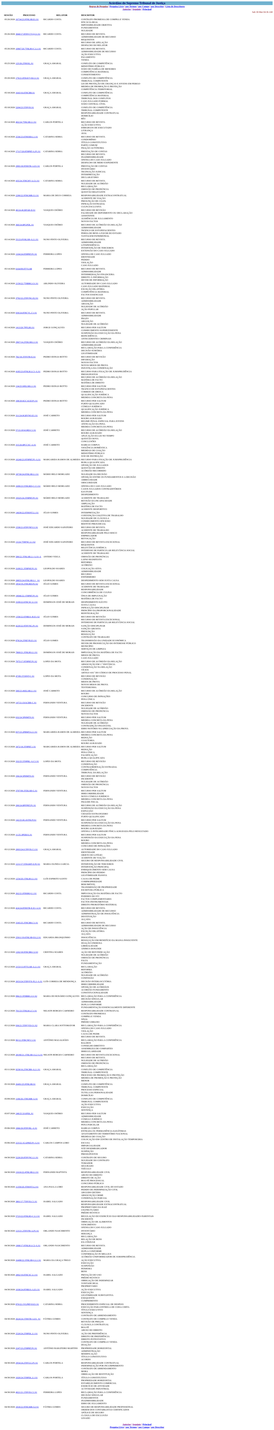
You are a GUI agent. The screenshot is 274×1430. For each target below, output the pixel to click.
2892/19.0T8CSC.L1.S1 (27, 1274)
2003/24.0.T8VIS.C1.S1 (27, 849)
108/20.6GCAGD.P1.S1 (27, 400)
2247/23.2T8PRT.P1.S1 (26, 1348)
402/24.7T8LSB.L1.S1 (26, 122)
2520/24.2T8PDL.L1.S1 (27, 1333)
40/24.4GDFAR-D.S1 (25, 210)
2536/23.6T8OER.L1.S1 (27, 136)
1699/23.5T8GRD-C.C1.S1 (28, 486)
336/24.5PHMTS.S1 (25, 776)
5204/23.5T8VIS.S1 (25, 107)
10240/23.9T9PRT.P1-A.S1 (28, 459)
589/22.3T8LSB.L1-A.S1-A (28, 556)
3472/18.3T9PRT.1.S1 (26, 746)
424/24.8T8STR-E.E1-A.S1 (28, 908)
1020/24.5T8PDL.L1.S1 (27, 1377)
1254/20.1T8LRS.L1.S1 (26, 878)
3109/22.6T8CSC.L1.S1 (27, 602)
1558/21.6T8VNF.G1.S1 (27, 527)
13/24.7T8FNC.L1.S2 (25, 542)
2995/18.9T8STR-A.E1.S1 (28, 166)
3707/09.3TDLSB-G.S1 (26, 790)
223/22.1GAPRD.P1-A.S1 (28, 1142)
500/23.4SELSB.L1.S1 (26, 690)
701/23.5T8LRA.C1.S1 (26, 1010)
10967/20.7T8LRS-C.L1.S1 (28, 48)
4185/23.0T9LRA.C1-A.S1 (28, 371)
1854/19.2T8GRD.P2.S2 (27, 584)
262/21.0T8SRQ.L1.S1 (26, 893)
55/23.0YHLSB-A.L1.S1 (27, 239)
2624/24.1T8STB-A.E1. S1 (28, 1319)
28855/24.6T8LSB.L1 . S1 (28, 580)
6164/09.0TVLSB (24, 268)
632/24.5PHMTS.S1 (25, 717)
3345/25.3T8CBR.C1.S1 (27, 922)
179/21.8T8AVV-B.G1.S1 (27, 78)
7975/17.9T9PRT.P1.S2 (26, 661)
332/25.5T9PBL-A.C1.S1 (27, 761)
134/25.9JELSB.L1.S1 (26, 386)
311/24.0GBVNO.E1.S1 (27, 415)
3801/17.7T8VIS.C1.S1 (26, 1201)
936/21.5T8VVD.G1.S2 (26, 1025)
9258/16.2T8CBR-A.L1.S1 (28, 1069)
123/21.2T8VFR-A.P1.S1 (27, 1230)
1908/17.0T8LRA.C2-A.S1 (28, 1245)
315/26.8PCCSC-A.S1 (26, 444)
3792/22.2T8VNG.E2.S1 (27, 298)
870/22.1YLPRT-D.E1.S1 (27, 1304)
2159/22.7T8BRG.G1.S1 (27, 283)
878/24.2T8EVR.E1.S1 (26, 640)
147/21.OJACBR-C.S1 (26, 702)
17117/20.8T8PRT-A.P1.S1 (28, 151)
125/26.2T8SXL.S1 (24, 63)
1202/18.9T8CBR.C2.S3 (27, 952)
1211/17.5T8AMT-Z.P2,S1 (28, 864)
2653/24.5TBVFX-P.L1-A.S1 (29, 981)
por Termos (131, 6)
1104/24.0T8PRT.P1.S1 (26, 254)
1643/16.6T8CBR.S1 (25, 92)
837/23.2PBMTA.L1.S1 (26, 732)
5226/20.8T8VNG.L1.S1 (27, 1157)
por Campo (143, 6)
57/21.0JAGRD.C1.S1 (26, 430)
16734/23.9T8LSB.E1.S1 (27, 19)
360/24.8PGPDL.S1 (25, 224)
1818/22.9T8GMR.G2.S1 (27, 1407)
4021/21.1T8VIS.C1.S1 (26, 1392)
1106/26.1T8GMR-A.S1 (27, 1098)
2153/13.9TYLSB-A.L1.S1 (28, 966)
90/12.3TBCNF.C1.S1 (26, 1040)
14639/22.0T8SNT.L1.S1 (27, 512)
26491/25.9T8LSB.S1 (25, 1084)
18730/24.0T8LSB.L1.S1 (27, 474)
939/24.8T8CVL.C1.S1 (26, 312)
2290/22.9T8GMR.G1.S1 (27, 195)
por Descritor (157, 6)
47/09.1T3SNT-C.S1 (25, 676)
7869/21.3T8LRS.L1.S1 (26, 652)
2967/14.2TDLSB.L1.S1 (27, 342)
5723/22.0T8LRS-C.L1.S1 (28, 1216)
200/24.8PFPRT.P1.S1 (26, 805)
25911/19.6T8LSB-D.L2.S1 (28, 937)
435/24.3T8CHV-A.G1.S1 (27, 180)
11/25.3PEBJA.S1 (24, 834)
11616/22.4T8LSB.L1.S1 (27, 1172)
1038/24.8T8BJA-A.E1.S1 (28, 1289)
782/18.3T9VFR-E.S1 (26, 356)
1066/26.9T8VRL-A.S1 (26, 1128)
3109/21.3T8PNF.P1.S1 (26, 568)
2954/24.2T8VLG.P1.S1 (27, 1363)
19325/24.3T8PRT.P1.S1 (27, 498)
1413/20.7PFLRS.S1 (25, 327)
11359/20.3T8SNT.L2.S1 (27, 1186)
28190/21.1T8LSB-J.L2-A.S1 (29, 1054)
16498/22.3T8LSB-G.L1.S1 (28, 1260)
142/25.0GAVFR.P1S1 (26, 820)
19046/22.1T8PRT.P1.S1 (27, 595)
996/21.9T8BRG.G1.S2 (26, 996)
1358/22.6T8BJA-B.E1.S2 (28, 616)
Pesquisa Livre (117, 6)
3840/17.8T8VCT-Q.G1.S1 (28, 34)
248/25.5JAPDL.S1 (24, 1113)
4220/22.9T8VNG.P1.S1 (27, 625)
